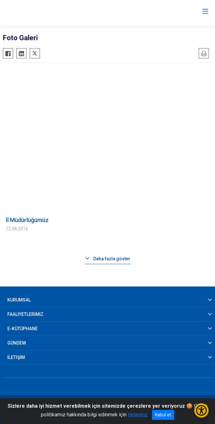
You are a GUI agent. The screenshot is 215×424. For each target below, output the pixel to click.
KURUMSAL (19, 299)
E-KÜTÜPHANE (22, 328)
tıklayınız (138, 415)
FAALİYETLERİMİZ (25, 314)
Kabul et (163, 414)
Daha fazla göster (111, 258)
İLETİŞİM (16, 357)
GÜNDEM (16, 343)
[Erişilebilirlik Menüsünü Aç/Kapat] (201, 410)
